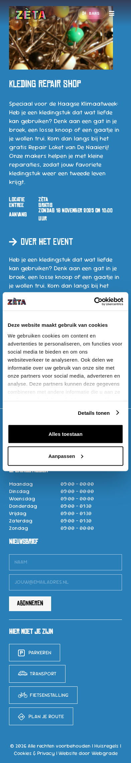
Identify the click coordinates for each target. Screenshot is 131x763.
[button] (111, 13)
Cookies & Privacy (34, 753)
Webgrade (105, 753)
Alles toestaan (65, 434)
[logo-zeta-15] (31, 13)
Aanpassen (65, 456)
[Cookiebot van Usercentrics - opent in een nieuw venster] (94, 301)
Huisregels (106, 746)
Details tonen (94, 412)
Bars (94, 13)
